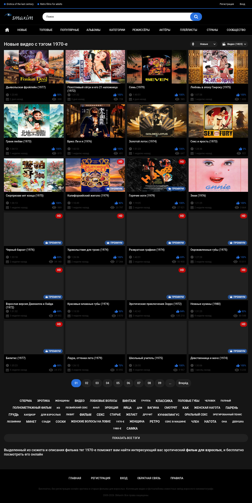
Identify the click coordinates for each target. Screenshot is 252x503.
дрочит (147, 414)
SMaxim (119, 495)
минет (31, 421)
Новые (22, 30)
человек (210, 400)
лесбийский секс (76, 407)
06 (128, 383)
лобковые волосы (103, 400)
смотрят (170, 407)
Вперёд (183, 383)
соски (61, 421)
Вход (242, 4)
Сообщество (236, 30)
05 (118, 383)
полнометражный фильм (32, 407)
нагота (210, 421)
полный (226, 400)
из (58, 407)
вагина (153, 407)
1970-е (120, 421)
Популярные (69, 30)
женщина (137, 421)
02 (86, 383)
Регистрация (227, 4)
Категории (117, 30)
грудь (14, 415)
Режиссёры (141, 30)
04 (107, 383)
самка (132, 428)
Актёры (164, 30)
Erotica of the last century (20, 4)
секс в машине (175, 421)
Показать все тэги (126, 438)
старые (115, 414)
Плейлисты (188, 30)
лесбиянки (14, 421)
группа (145, 400)
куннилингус (168, 415)
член (195, 421)
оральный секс (196, 414)
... (170, 383)
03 (97, 383)
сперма (26, 401)
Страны (212, 30)
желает (131, 414)
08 (149, 383)
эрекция (111, 407)
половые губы (188, 400)
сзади (46, 421)
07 (138, 383)
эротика (43, 400)
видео (79, 401)
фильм (85, 415)
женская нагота (207, 407)
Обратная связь (148, 478)
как (186, 408)
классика (164, 401)
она (224, 421)
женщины (62, 400)
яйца (127, 407)
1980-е (117, 428)
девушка (238, 421)
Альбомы (93, 30)
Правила (176, 478)
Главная (7, 30)
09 (159, 383)
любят (70, 414)
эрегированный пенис (227, 414)
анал (96, 407)
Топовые (45, 30)
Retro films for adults (51, 4)
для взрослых (51, 414)
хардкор (29, 414)
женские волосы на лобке (91, 421)
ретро (155, 421)
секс (101, 415)
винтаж (129, 401)
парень (232, 408)
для (139, 407)
